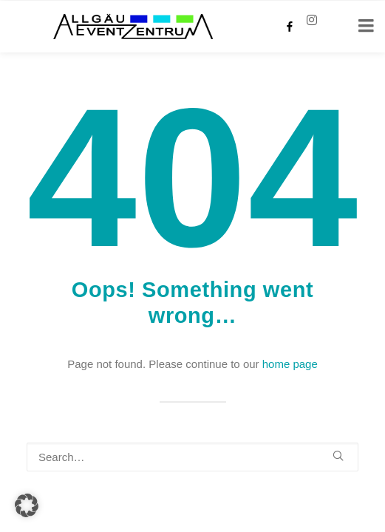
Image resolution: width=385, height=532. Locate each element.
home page (290, 364)
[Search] (192, 457)
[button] (338, 455)
